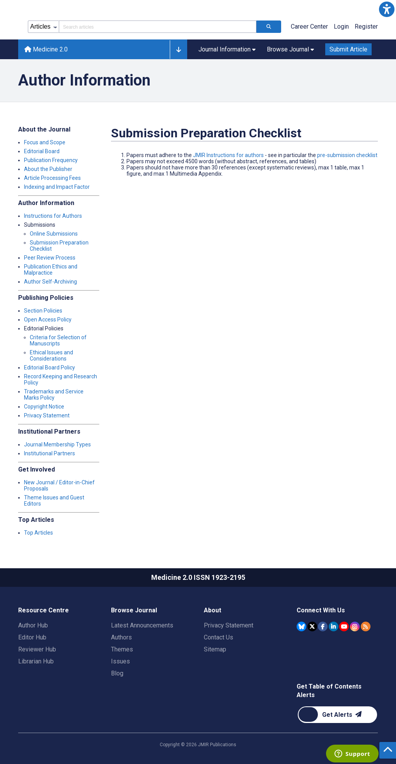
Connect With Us (321, 610)
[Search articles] (268, 27)
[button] (386, 9)
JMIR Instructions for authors (228, 155)
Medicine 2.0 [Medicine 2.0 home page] (46, 49)
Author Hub (33, 625)
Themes (122, 649)
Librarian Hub (36, 661)
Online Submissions (54, 234)
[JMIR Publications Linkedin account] (333, 626)
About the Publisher (48, 169)
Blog (117, 673)
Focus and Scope (44, 142)
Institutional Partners (49, 453)
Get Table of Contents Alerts (329, 691)
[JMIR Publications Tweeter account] (312, 626)
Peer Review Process (49, 258)
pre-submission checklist (347, 155)
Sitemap (215, 649)
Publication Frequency (51, 160)
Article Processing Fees (52, 178)
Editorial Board (42, 151)
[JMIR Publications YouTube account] (344, 626)
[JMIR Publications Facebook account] (323, 626)
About (212, 610)
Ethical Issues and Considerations (51, 355)
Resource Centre (43, 610)
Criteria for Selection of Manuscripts (58, 340)
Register (366, 26)
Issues (120, 661)
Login (341, 26)
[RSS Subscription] (365, 626)
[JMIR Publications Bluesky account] (301, 626)
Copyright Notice (44, 406)
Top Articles (38, 533)
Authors (121, 637)
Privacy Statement (47, 415)
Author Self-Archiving (50, 282)
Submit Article (348, 49)
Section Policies (43, 311)
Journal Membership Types (57, 444)
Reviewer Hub (37, 649)
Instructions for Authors (53, 216)
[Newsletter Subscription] (337, 714)
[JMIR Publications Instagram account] (355, 626)
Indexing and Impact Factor (57, 187)
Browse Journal (134, 610)
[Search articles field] (157, 27)
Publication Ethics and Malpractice (50, 269)
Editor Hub (32, 637)
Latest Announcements (142, 625)
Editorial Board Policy (49, 367)
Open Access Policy (48, 319)
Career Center (309, 26)
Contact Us (218, 637)
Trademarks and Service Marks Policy (54, 394)
